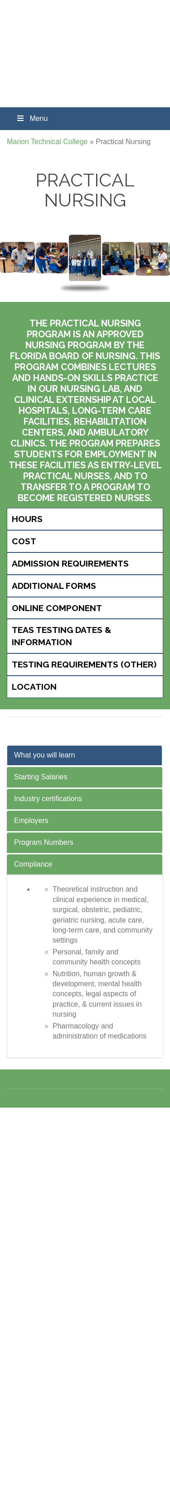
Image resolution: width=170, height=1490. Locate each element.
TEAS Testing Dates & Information (61, 636)
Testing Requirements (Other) (84, 664)
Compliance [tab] (33, 864)
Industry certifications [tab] (48, 799)
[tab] (85, 519)
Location (34, 687)
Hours (27, 519)
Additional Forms (54, 586)
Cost (24, 541)
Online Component (57, 608)
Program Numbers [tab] (43, 842)
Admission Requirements (70, 563)
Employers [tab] (31, 820)
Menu (32, 118)
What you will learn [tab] (44, 755)
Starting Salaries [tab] (40, 777)
